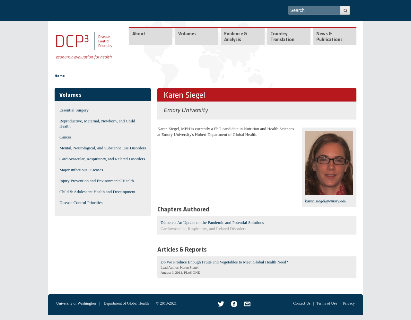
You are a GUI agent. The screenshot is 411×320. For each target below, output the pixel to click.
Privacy (349, 303)
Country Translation (282, 37)
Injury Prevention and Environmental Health (96, 180)
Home (60, 76)
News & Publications (329, 37)
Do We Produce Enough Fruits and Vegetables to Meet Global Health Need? (224, 262)
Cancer (65, 137)
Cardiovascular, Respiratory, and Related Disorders (102, 158)
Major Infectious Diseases (81, 169)
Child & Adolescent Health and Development (97, 191)
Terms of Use (326, 303)
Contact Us (301, 303)
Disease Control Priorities (80, 202)
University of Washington (76, 303)
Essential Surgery (74, 110)
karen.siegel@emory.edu (325, 201)
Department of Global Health (126, 303)
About (138, 34)
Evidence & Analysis (235, 37)
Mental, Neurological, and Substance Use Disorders (102, 148)
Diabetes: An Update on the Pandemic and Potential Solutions (212, 222)
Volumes (187, 34)
